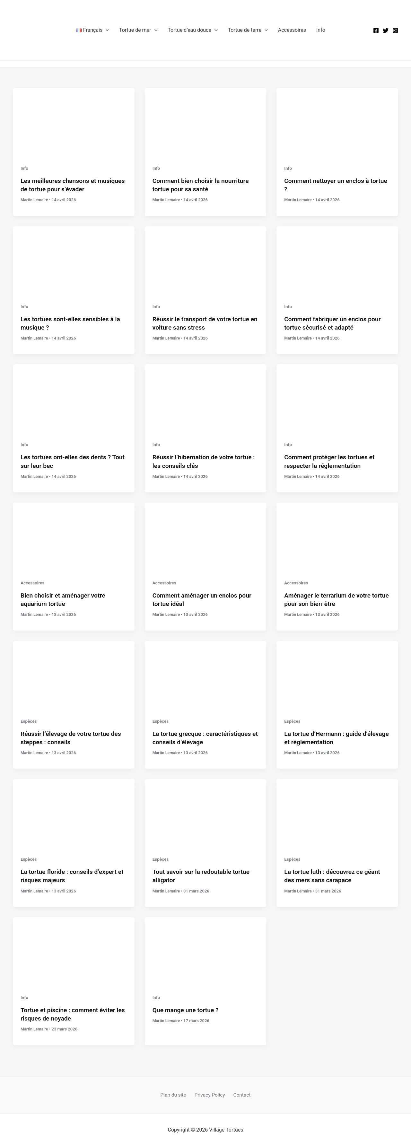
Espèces (29, 720)
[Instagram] (395, 30)
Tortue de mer (138, 30)
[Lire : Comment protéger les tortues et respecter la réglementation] (337, 398)
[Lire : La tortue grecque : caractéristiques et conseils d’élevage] (206, 674)
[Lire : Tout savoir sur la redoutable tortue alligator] (206, 813)
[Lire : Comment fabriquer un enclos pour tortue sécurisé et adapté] (337, 260)
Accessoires (292, 30)
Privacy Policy (210, 1095)
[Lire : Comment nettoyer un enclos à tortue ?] (337, 122)
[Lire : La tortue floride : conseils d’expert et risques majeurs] (74, 813)
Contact (240, 1095)
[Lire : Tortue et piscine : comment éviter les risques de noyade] (74, 951)
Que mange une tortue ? (187, 1010)
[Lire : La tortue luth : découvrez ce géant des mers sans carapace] (337, 813)
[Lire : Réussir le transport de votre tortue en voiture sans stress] (206, 260)
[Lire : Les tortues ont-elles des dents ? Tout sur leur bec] (74, 398)
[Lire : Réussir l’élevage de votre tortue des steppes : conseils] (74, 674)
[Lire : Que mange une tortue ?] (206, 951)
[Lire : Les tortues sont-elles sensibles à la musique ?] (74, 260)
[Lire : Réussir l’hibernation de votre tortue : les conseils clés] (206, 398)
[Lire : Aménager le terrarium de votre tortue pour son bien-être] (337, 536)
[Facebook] (376, 30)
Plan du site (175, 1095)
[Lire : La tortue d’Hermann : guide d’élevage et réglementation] (337, 674)
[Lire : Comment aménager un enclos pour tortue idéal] (206, 536)
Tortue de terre (248, 30)
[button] (105, 30)
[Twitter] (386, 30)
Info (320, 30)
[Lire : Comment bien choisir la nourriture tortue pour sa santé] (206, 122)
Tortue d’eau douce (192, 30)
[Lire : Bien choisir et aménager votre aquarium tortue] (74, 536)
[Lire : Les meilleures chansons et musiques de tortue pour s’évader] (74, 122)
